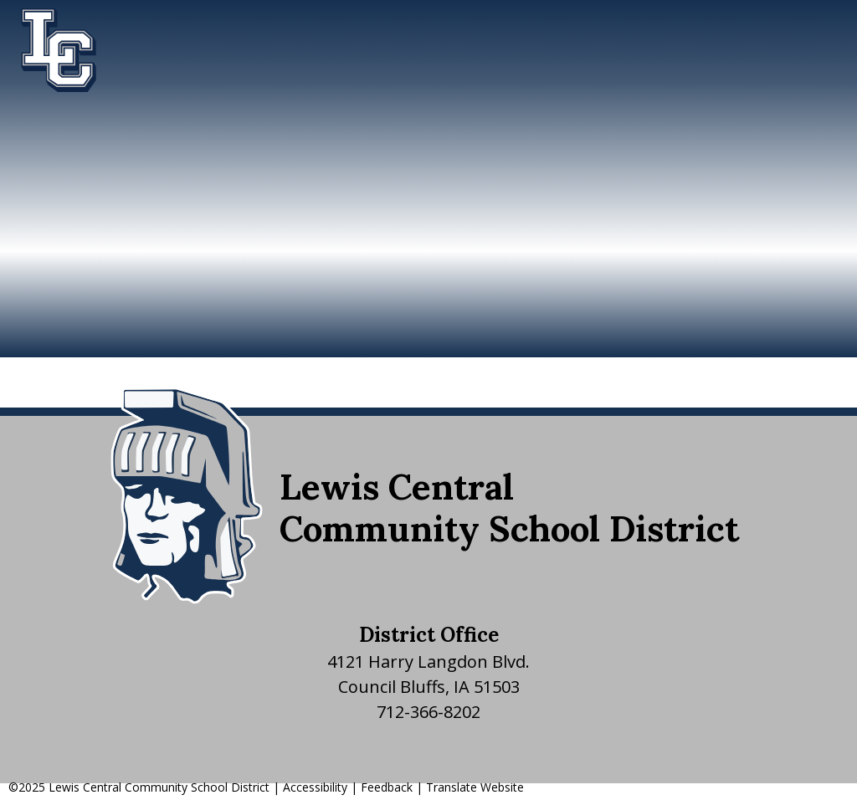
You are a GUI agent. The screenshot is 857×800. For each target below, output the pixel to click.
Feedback (387, 787)
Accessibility (315, 787)
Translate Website (475, 787)
